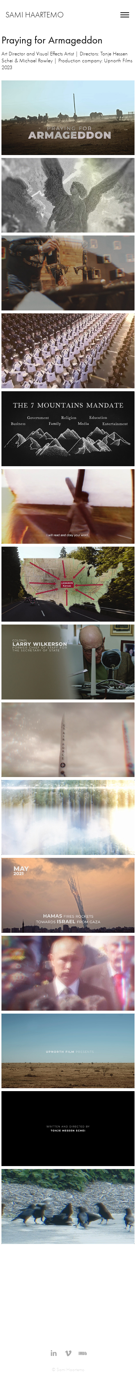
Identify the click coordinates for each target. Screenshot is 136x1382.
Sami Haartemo (34, 15)
